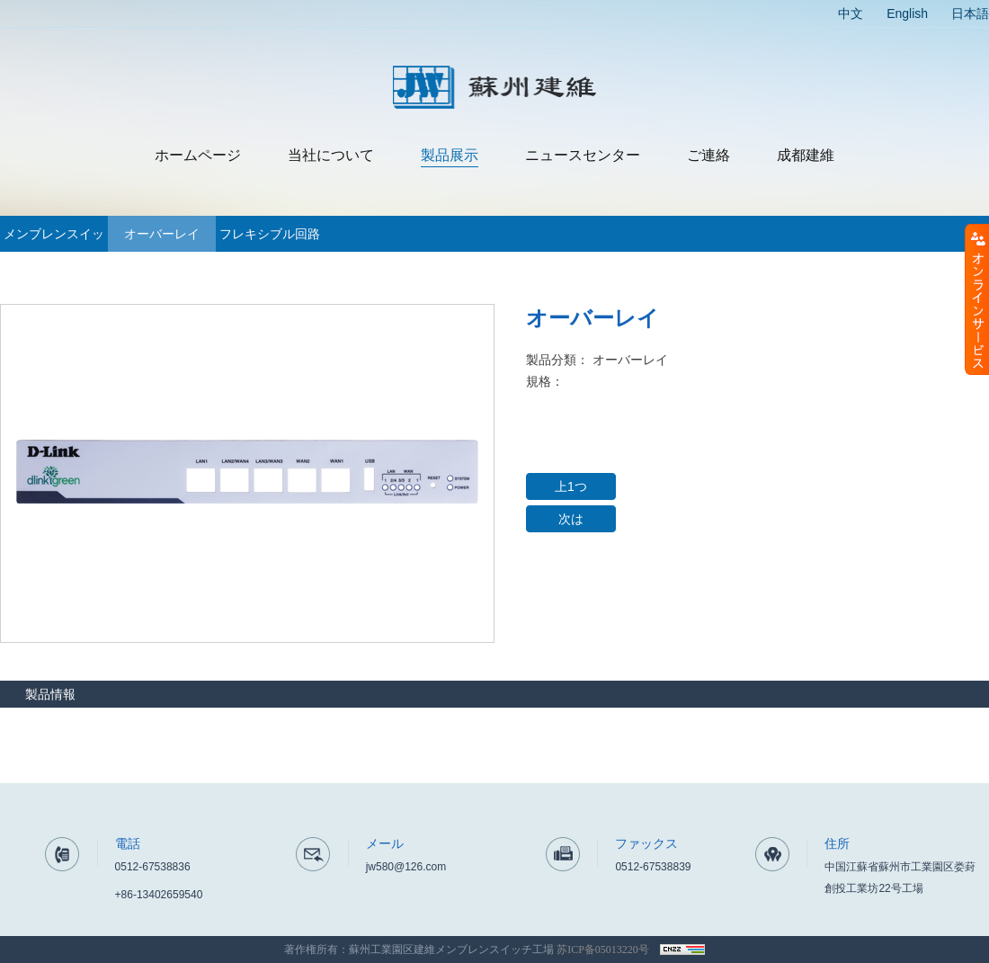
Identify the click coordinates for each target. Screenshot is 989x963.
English (907, 13)
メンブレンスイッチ (54, 239)
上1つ (571, 486)
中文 (850, 13)
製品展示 (449, 155)
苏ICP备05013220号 (603, 949)
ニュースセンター (582, 155)
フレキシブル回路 (269, 234)
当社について (331, 155)
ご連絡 (708, 155)
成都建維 (805, 155)
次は (571, 519)
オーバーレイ (162, 234)
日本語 (970, 13)
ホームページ (198, 155)
